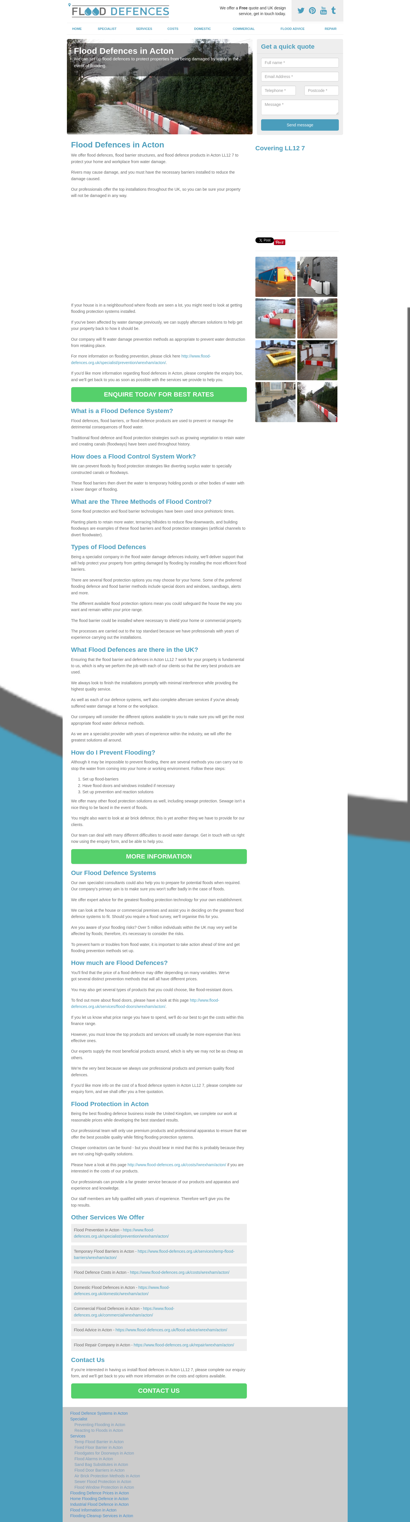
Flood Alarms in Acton (94, 1459)
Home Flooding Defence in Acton (99, 1498)
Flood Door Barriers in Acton (100, 1470)
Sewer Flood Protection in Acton (103, 1481)
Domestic (202, 28)
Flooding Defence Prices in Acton (99, 1493)
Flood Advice (293, 28)
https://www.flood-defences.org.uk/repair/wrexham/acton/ (184, 1345)
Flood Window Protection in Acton (104, 1487)
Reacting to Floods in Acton (99, 1430)
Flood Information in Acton (93, 1510)
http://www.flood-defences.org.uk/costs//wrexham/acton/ (177, 1164)
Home (77, 28)
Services (144, 28)
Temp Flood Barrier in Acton (99, 1441)
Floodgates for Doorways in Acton (104, 1453)
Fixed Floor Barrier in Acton (99, 1447)
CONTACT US (159, 1390)
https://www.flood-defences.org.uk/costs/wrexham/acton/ (179, 1272)
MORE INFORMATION (159, 856)
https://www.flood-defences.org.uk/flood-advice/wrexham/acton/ (171, 1330)
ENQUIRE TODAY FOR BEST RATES (159, 394)
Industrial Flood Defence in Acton (99, 1504)
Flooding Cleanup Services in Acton (101, 1515)
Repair (331, 28)
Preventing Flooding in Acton (100, 1424)
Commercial (244, 28)
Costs (173, 28)
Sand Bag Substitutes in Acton (101, 1464)
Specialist (107, 28)
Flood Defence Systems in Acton (99, 1413)
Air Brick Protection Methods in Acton (107, 1476)
